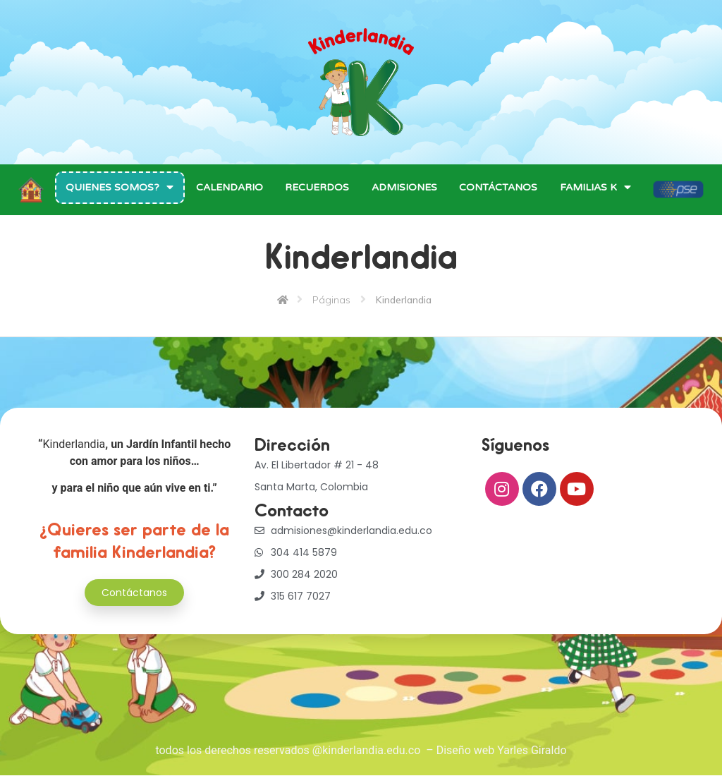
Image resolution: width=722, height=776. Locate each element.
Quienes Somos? (119, 187)
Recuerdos (317, 187)
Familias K (595, 187)
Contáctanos (498, 187)
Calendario (229, 187)
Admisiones (404, 187)
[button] (134, 592)
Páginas (331, 299)
